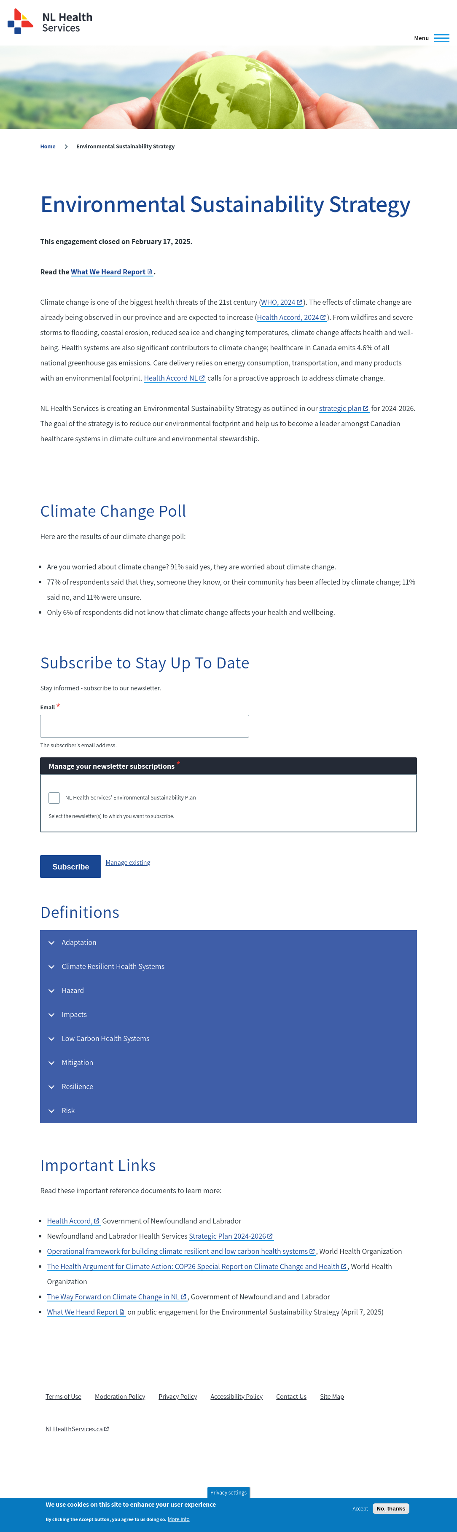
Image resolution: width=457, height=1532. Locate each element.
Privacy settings (228, 1492)
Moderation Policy (120, 1396)
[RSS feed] (49, 1456)
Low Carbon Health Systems (97, 1042)
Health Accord (175, 378)
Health (73, 1221)
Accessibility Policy (236, 1396)
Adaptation (70, 946)
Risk (60, 1114)
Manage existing (127, 862)
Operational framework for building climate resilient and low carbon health (181, 1251)
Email (47, 707)
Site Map (332, 1396)
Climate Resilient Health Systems (104, 970)
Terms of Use (63, 1396)
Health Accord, (292, 317)
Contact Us (291, 1396)
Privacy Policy (178, 1396)
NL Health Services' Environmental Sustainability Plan (130, 797)
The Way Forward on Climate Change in (117, 1296)
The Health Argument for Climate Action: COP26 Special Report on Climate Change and (197, 1266)
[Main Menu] (429, 38)
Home (47, 146)
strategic (344, 408)
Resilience (69, 1090)
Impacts (66, 1018)
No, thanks (390, 1508)
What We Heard (86, 1312)
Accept (360, 1508)
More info (179, 1519)
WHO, (282, 302)
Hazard (64, 994)
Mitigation (69, 1066)
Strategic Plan (231, 1236)
